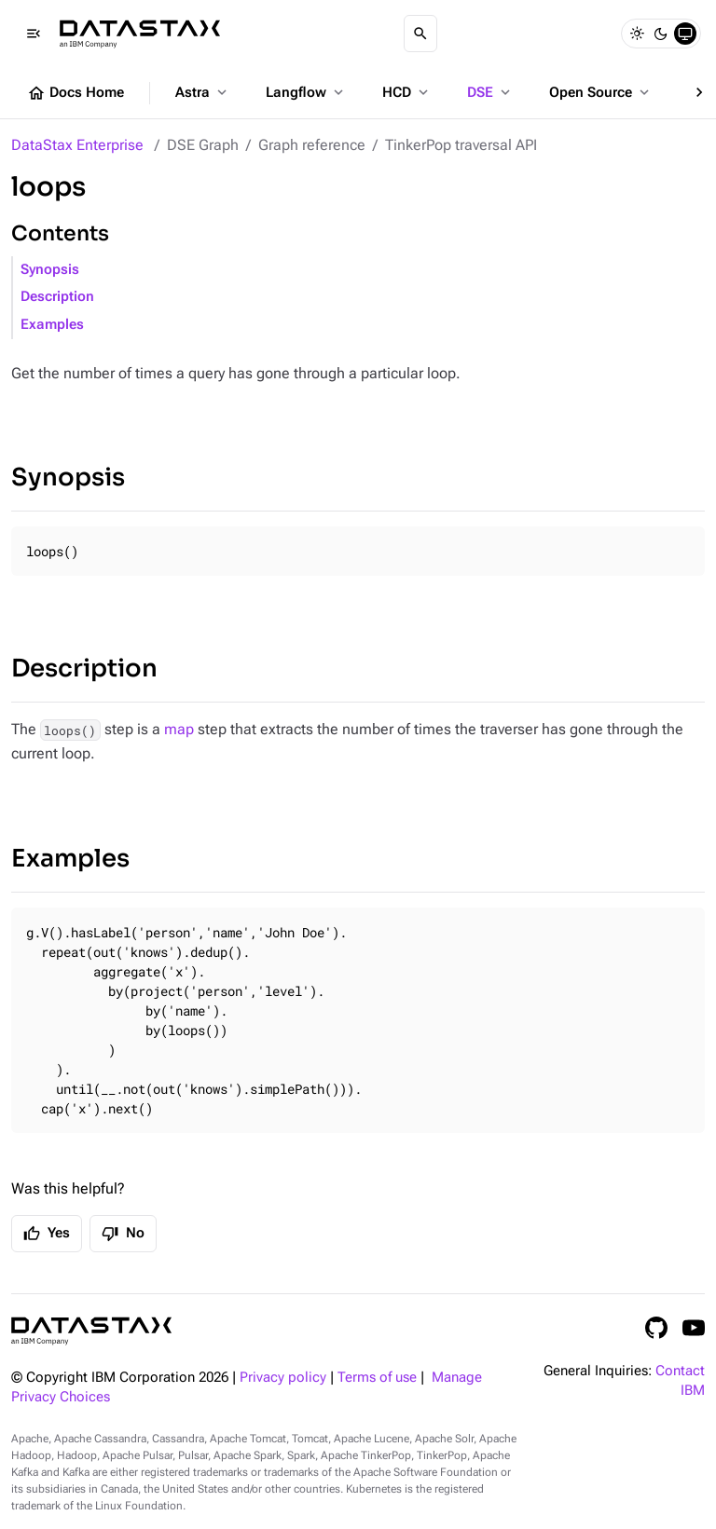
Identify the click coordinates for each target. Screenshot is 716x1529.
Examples (52, 325)
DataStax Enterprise (77, 145)
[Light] (637, 33)
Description (57, 297)
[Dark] (661, 33)
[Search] (420, 33)
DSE (490, 92)
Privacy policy (283, 1378)
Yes (46, 1233)
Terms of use (377, 1378)
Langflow (306, 92)
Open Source (601, 92)
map (179, 729)
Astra (202, 92)
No (123, 1233)
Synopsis (50, 270)
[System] (685, 33)
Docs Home (75, 93)
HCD (407, 92)
